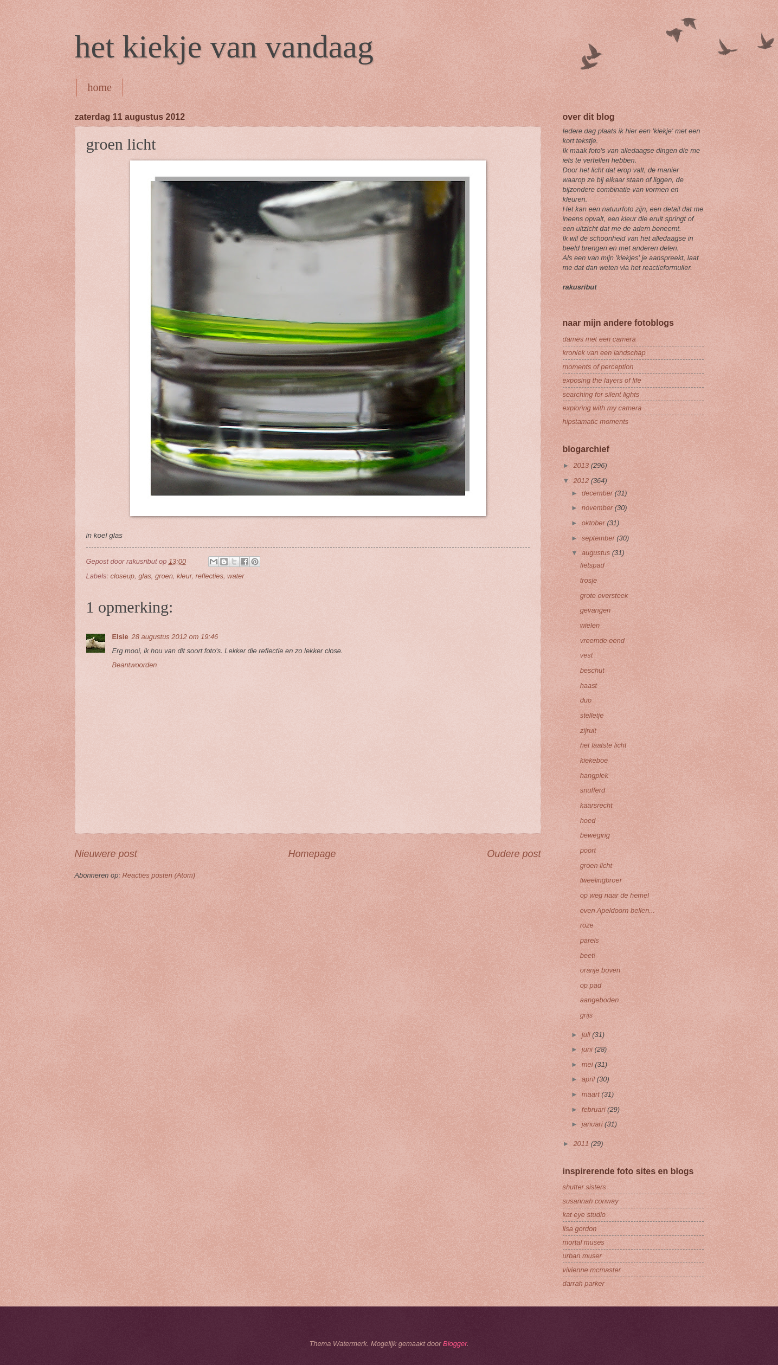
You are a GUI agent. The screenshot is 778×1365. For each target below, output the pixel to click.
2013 (581, 465)
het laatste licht (603, 745)
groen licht (596, 865)
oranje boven (600, 970)
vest (586, 655)
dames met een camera (599, 339)
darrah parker (584, 1283)
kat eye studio (584, 1215)
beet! (588, 955)
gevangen (595, 610)
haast (588, 685)
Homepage (312, 853)
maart (592, 1094)
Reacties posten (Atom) (159, 875)
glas (144, 576)
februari (594, 1109)
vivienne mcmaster (592, 1270)
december (598, 493)
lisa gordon (580, 1229)
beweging (595, 835)
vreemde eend (602, 640)
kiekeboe (594, 760)
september (599, 538)
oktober (594, 523)
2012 (581, 481)
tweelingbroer (601, 880)
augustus (597, 553)
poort (588, 850)
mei (588, 1064)
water (235, 576)
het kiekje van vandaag (224, 47)
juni (588, 1049)
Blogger (455, 1344)
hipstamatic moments (596, 421)
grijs (586, 1015)
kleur (184, 576)
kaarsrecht (596, 805)
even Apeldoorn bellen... (617, 910)
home (100, 87)
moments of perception (598, 367)
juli (587, 1035)
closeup (122, 576)
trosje (588, 580)
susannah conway (591, 1201)
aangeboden (599, 1000)
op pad (590, 985)
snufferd (593, 790)
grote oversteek (604, 595)
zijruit (588, 730)
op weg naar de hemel (614, 895)
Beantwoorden (134, 665)
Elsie (120, 637)
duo (585, 700)
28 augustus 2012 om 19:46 (175, 637)
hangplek (594, 775)
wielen (590, 625)
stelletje (592, 715)
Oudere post (514, 853)
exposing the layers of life (602, 380)
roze (587, 925)
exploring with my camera (602, 408)
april (589, 1079)
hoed (588, 820)
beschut (592, 670)
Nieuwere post (106, 853)
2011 (581, 1143)
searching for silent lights (601, 394)
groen (164, 576)
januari (593, 1124)
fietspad (592, 565)
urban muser (582, 1256)
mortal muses (584, 1242)
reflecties (209, 576)
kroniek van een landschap (604, 353)
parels (589, 940)
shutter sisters (584, 1187)
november (598, 508)
